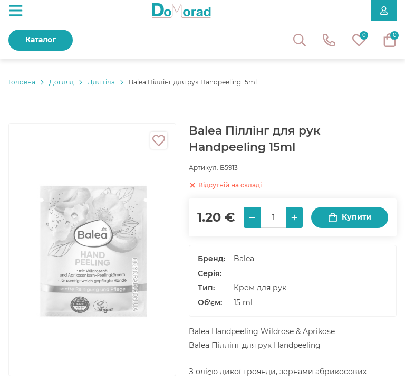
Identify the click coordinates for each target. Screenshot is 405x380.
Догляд (61, 82)
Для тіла (101, 82)
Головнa (21, 82)
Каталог (40, 39)
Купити (349, 217)
